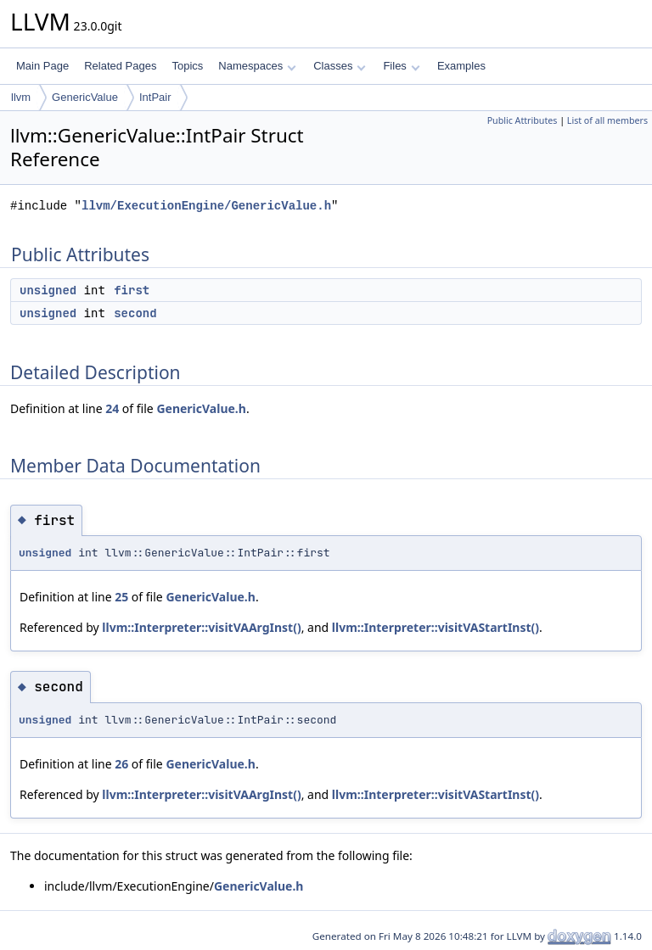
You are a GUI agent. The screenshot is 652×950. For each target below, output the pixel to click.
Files (401, 65)
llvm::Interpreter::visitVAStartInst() (435, 627)
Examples (461, 65)
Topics (187, 65)
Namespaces (256, 65)
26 (121, 764)
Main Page (42, 65)
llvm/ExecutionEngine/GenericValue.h (206, 206)
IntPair (155, 97)
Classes (339, 65)
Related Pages (120, 65)
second (135, 313)
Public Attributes (522, 120)
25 (121, 597)
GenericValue (85, 97)
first (131, 290)
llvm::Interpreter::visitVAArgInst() (201, 627)
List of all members (607, 120)
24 (112, 408)
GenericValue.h (201, 408)
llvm (21, 97)
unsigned (48, 290)
